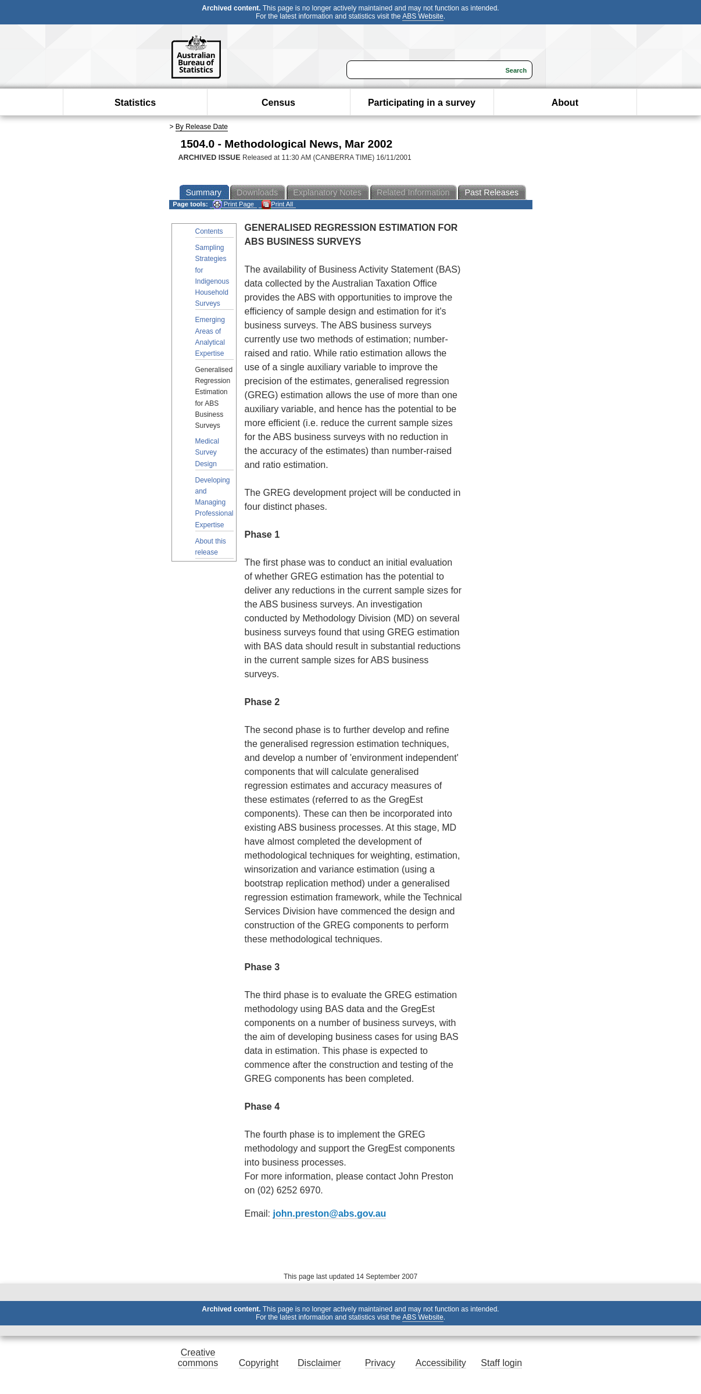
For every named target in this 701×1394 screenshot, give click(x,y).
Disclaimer (319, 1363)
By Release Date (202, 127)
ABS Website (422, 16)
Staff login (501, 1363)
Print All (277, 204)
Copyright (258, 1363)
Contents (209, 231)
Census (278, 103)
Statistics (135, 103)
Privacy (380, 1363)
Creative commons (198, 1357)
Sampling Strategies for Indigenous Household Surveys (212, 276)
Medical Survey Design (207, 452)
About (565, 103)
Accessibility (441, 1363)
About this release (210, 546)
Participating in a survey (421, 103)
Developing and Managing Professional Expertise (214, 502)
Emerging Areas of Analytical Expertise (210, 337)
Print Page (233, 204)
